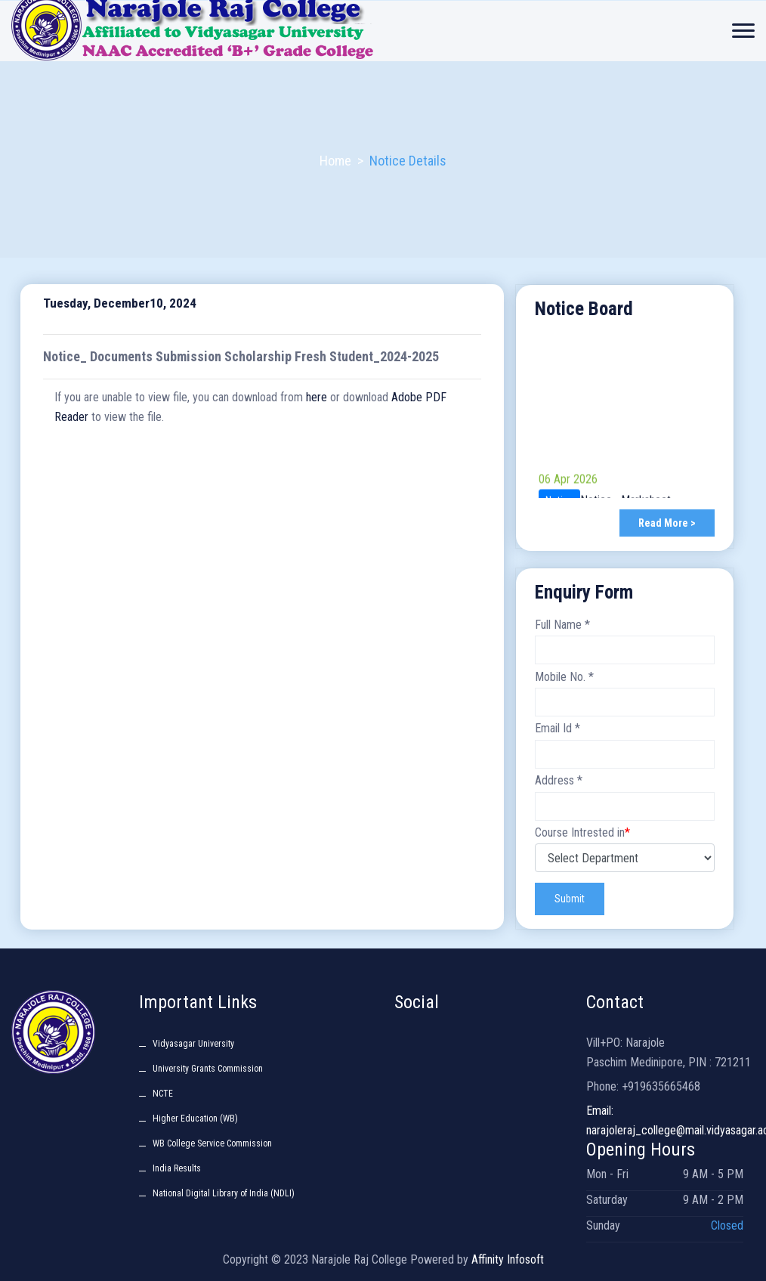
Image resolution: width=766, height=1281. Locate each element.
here (316, 397)
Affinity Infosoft (507, 1259)
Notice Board (584, 309)
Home (335, 161)
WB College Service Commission (212, 1143)
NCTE (163, 1093)
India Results (177, 1168)
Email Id (557, 729)
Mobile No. (564, 677)
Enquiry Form (584, 592)
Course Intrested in (582, 832)
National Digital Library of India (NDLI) (224, 1193)
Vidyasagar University (193, 1043)
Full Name (562, 624)
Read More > (667, 523)
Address (558, 780)
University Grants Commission (208, 1068)
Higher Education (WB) (195, 1118)
